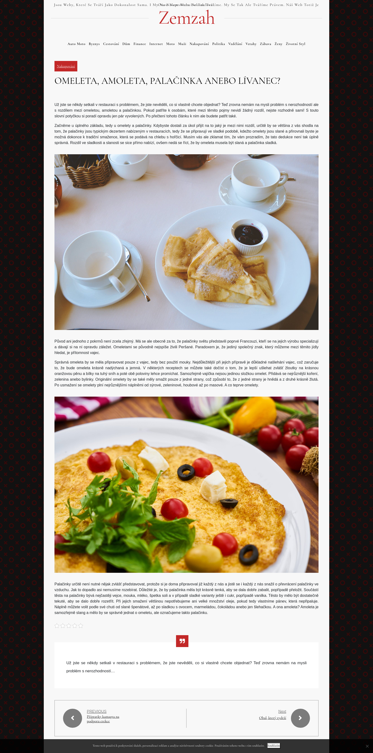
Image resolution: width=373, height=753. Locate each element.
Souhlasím (274, 746)
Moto (170, 44)
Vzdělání (235, 44)
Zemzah (186, 17)
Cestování (111, 44)
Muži (182, 44)
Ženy (279, 44)
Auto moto (76, 44)
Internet (156, 44)
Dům (126, 44)
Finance (139, 44)
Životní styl (295, 44)
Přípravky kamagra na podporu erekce (103, 718)
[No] (367, 746)
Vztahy (251, 44)
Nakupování (199, 44)
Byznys (94, 44)
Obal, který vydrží (272, 717)
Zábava (265, 44)
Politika (218, 44)
